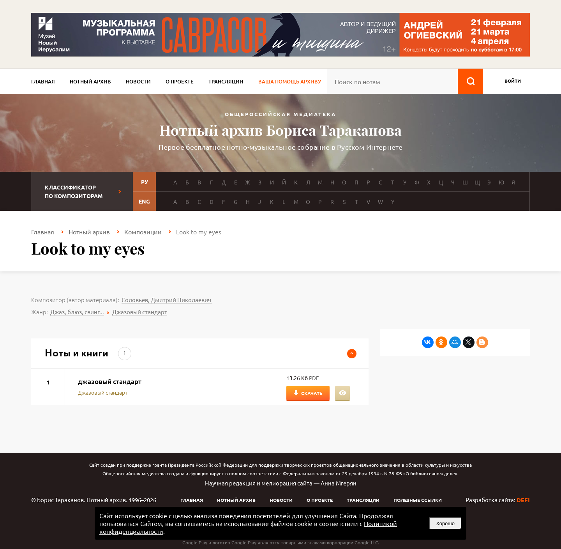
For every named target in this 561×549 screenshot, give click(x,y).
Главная (43, 81)
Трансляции (225, 81)
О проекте (180, 81)
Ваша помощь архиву (289, 81)
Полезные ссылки (417, 500)
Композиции (143, 232)
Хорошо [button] (445, 523)
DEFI (523, 500)
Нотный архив (90, 81)
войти (513, 81)
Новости (138, 81)
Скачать (312, 393)
